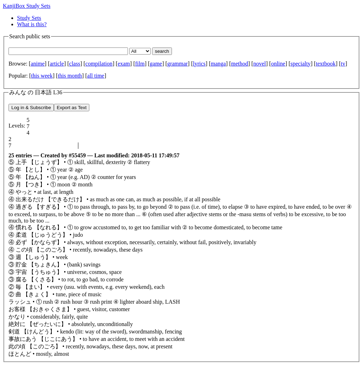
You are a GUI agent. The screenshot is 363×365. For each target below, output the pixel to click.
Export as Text (71, 107)
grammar (177, 64)
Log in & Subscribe (31, 107)
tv (343, 64)
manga (218, 64)
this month (70, 76)
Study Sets (29, 18)
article (57, 64)
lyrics (199, 64)
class (74, 64)
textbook (326, 64)
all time (95, 76)
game (156, 64)
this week (42, 76)
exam (124, 64)
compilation (98, 64)
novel (259, 64)
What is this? (32, 24)
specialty (300, 64)
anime (38, 64)
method (239, 64)
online (278, 64)
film (140, 64)
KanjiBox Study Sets (26, 6)
